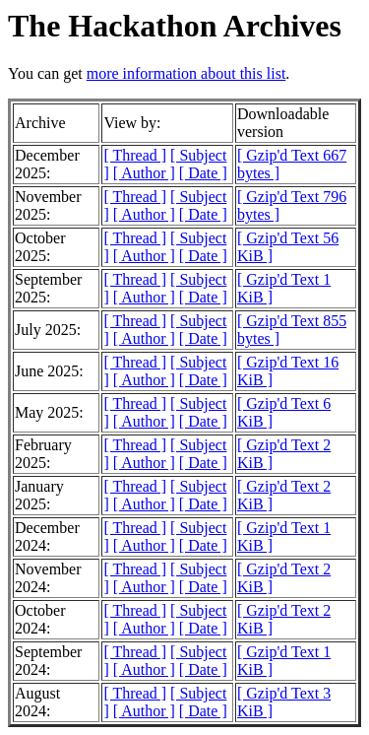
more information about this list (186, 73)
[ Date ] (203, 173)
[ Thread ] (134, 155)
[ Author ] (144, 173)
